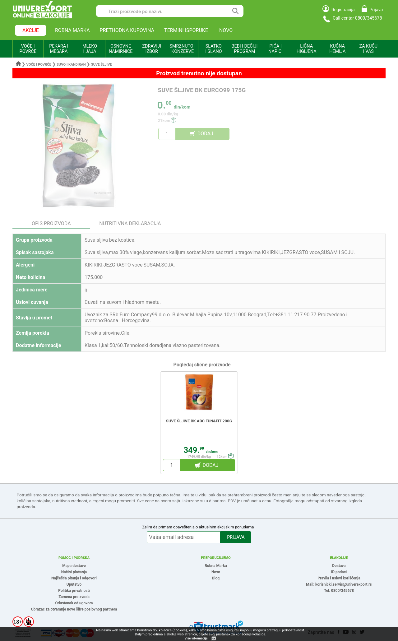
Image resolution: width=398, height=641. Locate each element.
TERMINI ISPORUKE (186, 30)
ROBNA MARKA (72, 30)
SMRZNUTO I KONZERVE (182, 49)
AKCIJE (30, 30)
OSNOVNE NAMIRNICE (121, 49)
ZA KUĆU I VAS (368, 49)
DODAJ (205, 134)
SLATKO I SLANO (213, 49)
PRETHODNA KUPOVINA (127, 30)
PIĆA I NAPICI (275, 49)
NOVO (226, 30)
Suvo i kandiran (71, 65)
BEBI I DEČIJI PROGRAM (245, 49)
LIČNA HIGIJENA (307, 49)
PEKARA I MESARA (58, 49)
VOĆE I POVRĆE (28, 49)
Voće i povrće (38, 65)
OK (213, 638)
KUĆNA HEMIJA (337, 49)
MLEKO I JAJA (89, 49)
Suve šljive (101, 65)
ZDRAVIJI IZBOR (151, 49)
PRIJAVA (235, 537)
